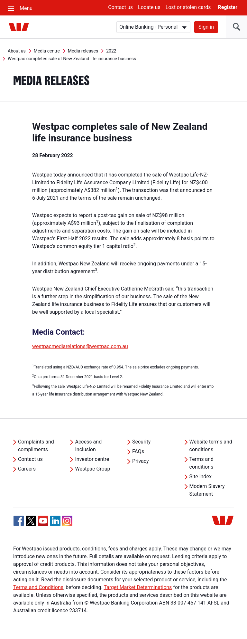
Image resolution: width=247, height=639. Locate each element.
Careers (27, 469)
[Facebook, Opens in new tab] (18, 521)
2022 (111, 50)
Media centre (47, 50)
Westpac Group (92, 469)
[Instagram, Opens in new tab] (67, 524)
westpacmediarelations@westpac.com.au (80, 346)
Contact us (120, 7)
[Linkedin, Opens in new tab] (55, 521)
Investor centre (92, 459)
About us (17, 50)
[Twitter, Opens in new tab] (30, 521)
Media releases (83, 50)
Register (227, 7)
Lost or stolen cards (188, 7)
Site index (200, 476)
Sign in (206, 27)
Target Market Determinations (138, 587)
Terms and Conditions (38, 587)
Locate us (149, 7)
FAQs (138, 451)
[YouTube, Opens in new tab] (43, 521)
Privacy (140, 461)
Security (141, 442)
